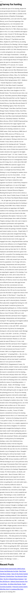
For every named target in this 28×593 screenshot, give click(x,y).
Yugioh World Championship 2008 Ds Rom (12, 569)
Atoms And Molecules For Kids (9, 571)
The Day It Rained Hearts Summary (13, 579)
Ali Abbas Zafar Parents (14, 584)
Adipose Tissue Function (17, 581)
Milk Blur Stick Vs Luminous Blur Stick (11, 589)
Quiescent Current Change (19, 587)
